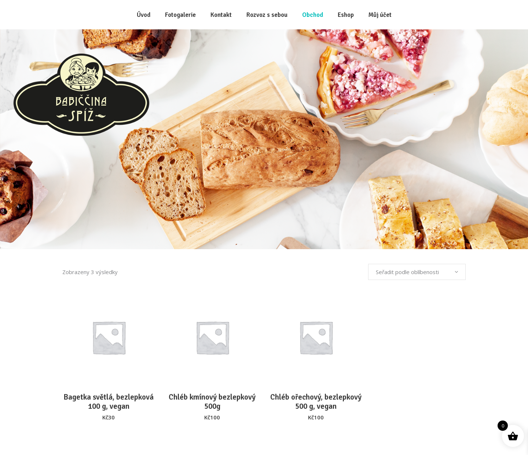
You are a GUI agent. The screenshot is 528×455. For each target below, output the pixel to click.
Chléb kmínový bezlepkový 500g (212, 401)
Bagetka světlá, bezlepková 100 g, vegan (108, 401)
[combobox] (417, 272)
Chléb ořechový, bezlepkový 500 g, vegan (316, 401)
